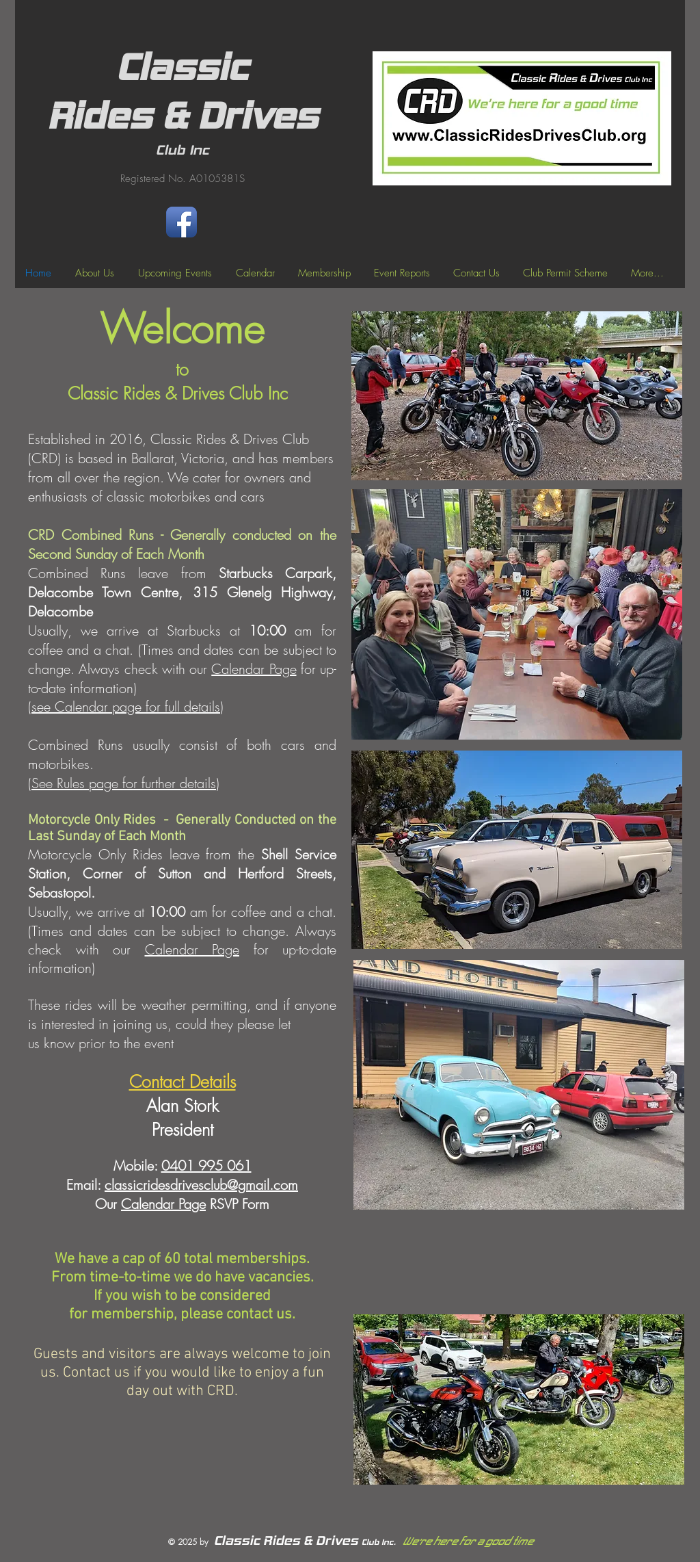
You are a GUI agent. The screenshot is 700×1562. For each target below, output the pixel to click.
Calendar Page (253, 669)
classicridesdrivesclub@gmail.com (201, 1184)
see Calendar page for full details (125, 706)
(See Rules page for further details (122, 783)
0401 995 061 (206, 1165)
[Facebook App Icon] (181, 222)
